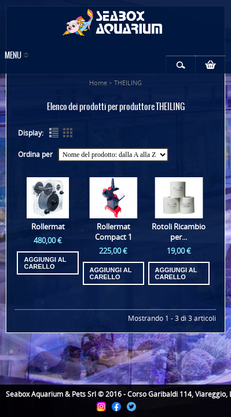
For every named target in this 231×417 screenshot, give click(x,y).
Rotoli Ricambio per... (179, 231)
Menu (13, 56)
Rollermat (48, 226)
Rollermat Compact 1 (113, 231)
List (53, 132)
